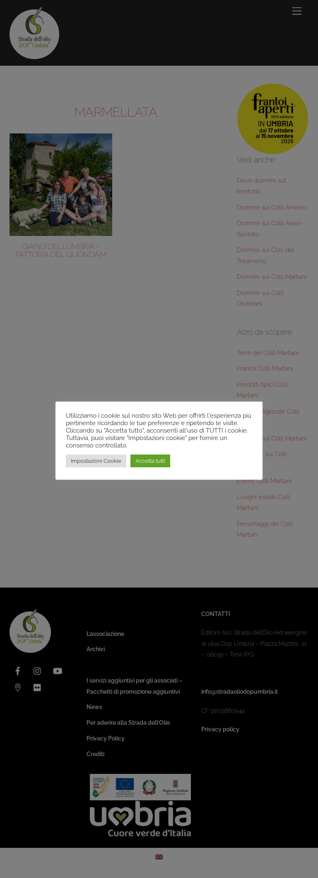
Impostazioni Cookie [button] (96, 461)
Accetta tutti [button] (150, 461)
